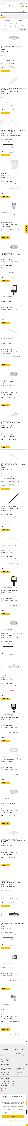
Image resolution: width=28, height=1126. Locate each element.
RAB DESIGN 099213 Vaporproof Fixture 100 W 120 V (13, 1006)
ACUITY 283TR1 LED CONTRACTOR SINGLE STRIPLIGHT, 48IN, (13, 465)
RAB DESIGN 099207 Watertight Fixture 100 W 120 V (13, 214)
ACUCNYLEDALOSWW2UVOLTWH (9, 45)
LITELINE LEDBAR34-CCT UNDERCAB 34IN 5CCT (12, 882)
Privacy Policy (19, 1049)
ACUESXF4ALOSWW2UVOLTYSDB (9, 587)
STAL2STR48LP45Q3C (6, 87)
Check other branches (8, 60)
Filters (7, 20)
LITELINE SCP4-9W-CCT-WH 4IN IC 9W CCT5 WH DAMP (14, 800)
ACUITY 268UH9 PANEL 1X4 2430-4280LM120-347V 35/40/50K (13, 172)
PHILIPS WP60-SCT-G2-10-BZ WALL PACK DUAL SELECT (14, 965)
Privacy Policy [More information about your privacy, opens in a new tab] (5, 1112)
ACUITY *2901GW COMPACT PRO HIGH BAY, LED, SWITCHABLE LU (12, 423)
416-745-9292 (6, 1)
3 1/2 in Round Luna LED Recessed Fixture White (12, 381)
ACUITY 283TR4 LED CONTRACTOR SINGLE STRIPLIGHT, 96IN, (13, 340)
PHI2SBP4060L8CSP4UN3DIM (8, 129)
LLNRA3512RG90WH (5, 380)
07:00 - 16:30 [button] (23, 3)
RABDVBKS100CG (5, 1004)
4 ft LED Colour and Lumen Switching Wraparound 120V (13, 547)
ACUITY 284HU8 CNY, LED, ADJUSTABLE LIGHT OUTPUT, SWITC (13, 924)
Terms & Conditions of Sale (7, 1052)
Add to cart (5, 71)
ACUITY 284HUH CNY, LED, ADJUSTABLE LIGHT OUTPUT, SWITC (13, 47)
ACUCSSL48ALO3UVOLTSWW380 (9, 463)
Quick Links (14, 1064)
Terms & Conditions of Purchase (21, 1052)
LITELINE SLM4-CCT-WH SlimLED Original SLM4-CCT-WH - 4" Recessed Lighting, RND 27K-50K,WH (14, 758)
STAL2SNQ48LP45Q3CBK (7, 505)
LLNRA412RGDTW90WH (6, 253)
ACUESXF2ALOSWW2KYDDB (7, 714)
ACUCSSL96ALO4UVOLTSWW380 (9, 338)
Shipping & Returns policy (6, 1056)
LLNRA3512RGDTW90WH (7, 629)
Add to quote (5, 657)
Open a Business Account (6, 1068)
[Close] (24, 1096)
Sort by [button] (20, 20)
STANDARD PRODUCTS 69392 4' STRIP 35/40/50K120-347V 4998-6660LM (14, 89)
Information (14, 1046)
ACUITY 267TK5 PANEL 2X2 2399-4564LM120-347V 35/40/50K (13, 841)
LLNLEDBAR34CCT (5, 881)
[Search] (14, 11)
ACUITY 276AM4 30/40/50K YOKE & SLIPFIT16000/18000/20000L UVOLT (9, 589)
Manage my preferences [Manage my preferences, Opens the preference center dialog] (13, 1120)
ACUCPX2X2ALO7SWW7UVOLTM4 (9, 839)
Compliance (4, 1049)
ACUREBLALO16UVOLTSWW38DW (9, 673)
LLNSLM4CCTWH (5, 756)
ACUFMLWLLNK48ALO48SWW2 (8, 545)
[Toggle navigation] (2, 6)
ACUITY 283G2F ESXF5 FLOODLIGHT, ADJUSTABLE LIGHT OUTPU (14, 298)
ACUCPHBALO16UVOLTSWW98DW (9, 421)
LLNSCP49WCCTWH (6, 798)
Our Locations (5, 1072)
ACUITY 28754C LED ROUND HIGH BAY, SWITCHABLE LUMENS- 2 (13, 675)
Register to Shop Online (20, 1068)
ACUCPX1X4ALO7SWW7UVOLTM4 (9, 170)
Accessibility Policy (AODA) (6, 1060)
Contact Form (5, 1074)
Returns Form (19, 1072)
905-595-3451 (14, 1085)
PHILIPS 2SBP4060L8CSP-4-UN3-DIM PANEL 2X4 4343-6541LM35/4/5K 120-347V (14, 131)
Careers (17, 1074)
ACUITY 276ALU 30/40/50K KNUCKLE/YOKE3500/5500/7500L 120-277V (11, 716)
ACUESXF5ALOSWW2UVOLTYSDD (9, 296)
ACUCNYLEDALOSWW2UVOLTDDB (9, 922)
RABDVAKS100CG (5, 212)
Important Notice (20, 1056)
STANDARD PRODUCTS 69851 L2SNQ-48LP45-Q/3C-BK (14, 506)
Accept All (13, 1116)
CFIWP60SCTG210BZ (6, 963)
